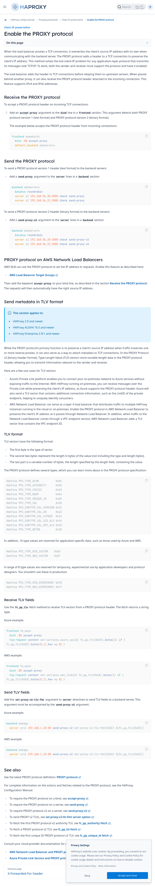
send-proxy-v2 (79, 811)
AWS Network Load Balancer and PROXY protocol (44, 852)
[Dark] (150, 7)
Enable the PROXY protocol (100, 20)
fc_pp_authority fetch (95, 823)
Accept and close (127, 875)
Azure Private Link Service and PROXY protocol (42, 858)
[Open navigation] (5, 7)
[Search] (131, 7)
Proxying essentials (48, 20)
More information (107, 866)
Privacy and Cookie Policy (83, 866)
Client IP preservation (72, 20)
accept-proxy (78, 798)
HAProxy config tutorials (23, 20)
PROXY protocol (69, 777)
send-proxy (79, 805)
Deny (87, 875)
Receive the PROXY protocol (128, 283)
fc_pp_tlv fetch (69, 829)
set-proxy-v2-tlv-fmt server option (70, 817)
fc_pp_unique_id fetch (96, 835)
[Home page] (29, 7)
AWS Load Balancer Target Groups (34, 275)
